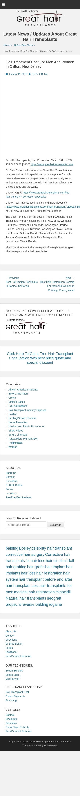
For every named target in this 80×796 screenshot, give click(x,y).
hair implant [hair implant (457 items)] (55, 567)
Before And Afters (24, 45)
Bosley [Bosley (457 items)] (25, 548)
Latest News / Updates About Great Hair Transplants (40, 36)
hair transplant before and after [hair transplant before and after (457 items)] (45, 579)
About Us (11, 472)
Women (12, 446)
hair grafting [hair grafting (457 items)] (16, 567)
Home (8, 45)
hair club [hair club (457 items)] (53, 561)
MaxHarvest (12, 678)
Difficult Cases (16, 401)
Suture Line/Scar (18, 434)
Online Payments (15, 696)
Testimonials (15, 442)
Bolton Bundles (14, 670)
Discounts (11, 718)
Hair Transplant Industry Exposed (27, 410)
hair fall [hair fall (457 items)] (67, 561)
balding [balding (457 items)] (12, 548)
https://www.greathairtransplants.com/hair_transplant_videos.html (43, 206)
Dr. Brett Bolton (40, 74)
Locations (11, 493)
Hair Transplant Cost (17, 692)
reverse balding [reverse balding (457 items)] (34, 604)
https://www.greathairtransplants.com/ (52, 164)
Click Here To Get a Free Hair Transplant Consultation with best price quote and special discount (40, 358)
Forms (9, 489)
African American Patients (23, 389)
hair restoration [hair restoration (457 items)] (49, 573)
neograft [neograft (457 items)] (54, 598)
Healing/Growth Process (22, 418)
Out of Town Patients (17, 727)
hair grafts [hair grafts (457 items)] (36, 567)
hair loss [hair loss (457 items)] (28, 573)
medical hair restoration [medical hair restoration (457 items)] (34, 592)
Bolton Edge (12, 674)
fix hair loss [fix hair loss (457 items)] (35, 561)
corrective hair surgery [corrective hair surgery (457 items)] (25, 554)
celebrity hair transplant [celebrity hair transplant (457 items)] (52, 548)
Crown (12, 397)
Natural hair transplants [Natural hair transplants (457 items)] (26, 598)
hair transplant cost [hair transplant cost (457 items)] (22, 585)
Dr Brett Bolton (14, 485)
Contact (10, 476)
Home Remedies (18, 422)
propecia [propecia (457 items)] (13, 604)
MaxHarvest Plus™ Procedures (26, 426)
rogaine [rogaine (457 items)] (55, 604)
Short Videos (15, 430)
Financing (11, 700)
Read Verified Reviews (19, 497)
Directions (11, 481)
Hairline (12, 414)
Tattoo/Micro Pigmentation (23, 438)
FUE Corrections (17, 405)
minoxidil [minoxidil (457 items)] (63, 592)
